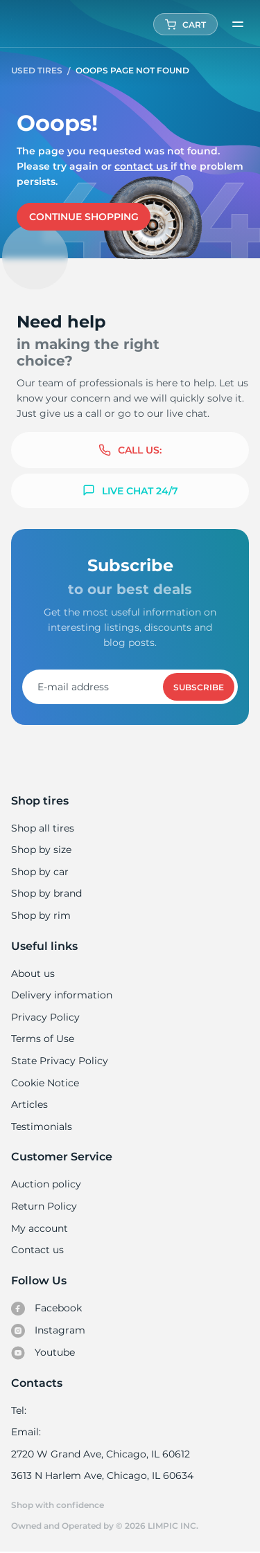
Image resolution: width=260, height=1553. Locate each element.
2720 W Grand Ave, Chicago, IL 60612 (99, 1454)
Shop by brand (46, 893)
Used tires (37, 70)
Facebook (46, 1309)
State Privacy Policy (58, 1060)
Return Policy (43, 1206)
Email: (26, 1432)
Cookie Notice (44, 1083)
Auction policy (45, 1184)
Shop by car (39, 871)
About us (33, 973)
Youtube (43, 1353)
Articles (29, 1104)
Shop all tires (42, 828)
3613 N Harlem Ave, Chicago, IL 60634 (101, 1475)
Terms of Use (42, 1038)
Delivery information (60, 995)
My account (39, 1228)
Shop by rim (40, 915)
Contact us (139, 166)
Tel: (18, 1410)
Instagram (48, 1331)
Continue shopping (83, 216)
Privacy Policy (44, 1017)
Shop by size (41, 849)
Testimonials (41, 1126)
